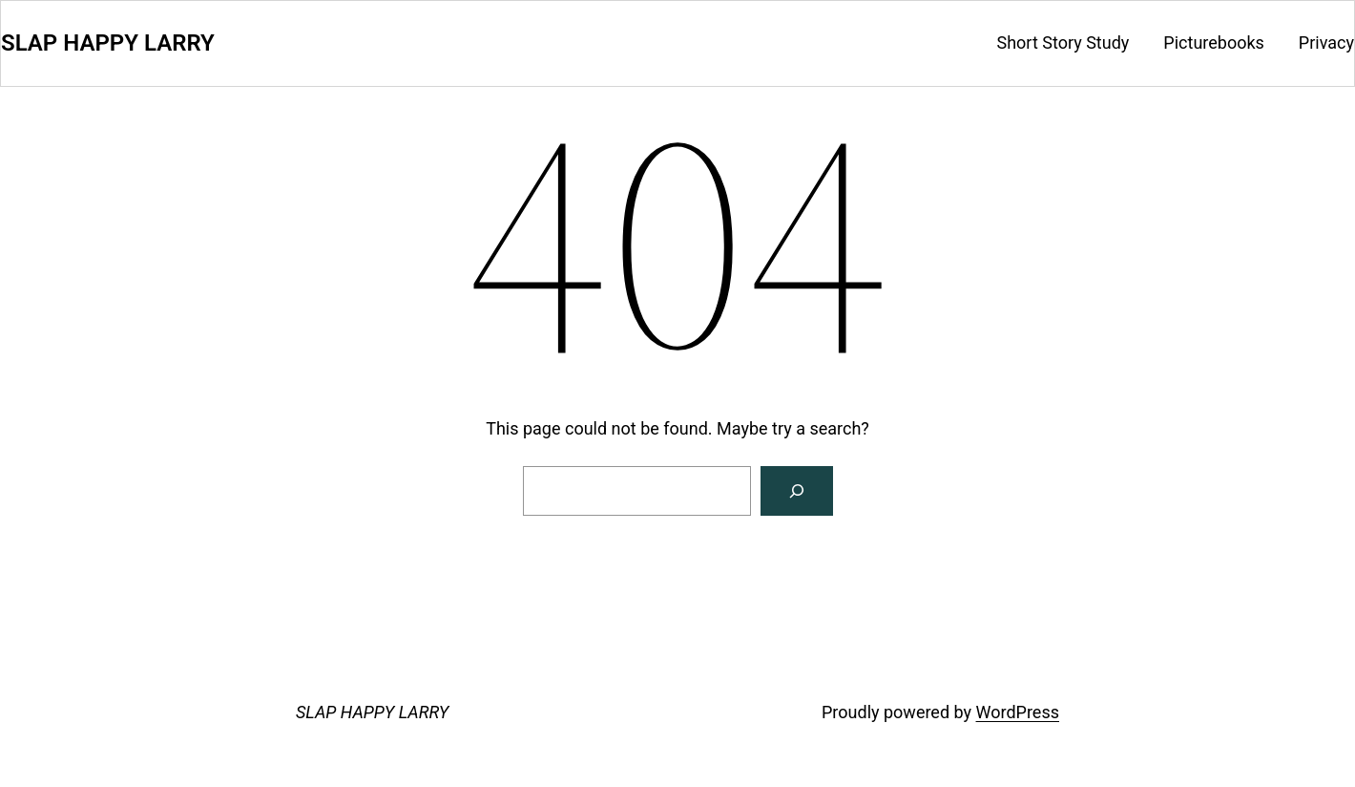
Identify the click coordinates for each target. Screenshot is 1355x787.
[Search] (797, 491)
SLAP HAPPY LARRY (108, 43)
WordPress (1017, 712)
